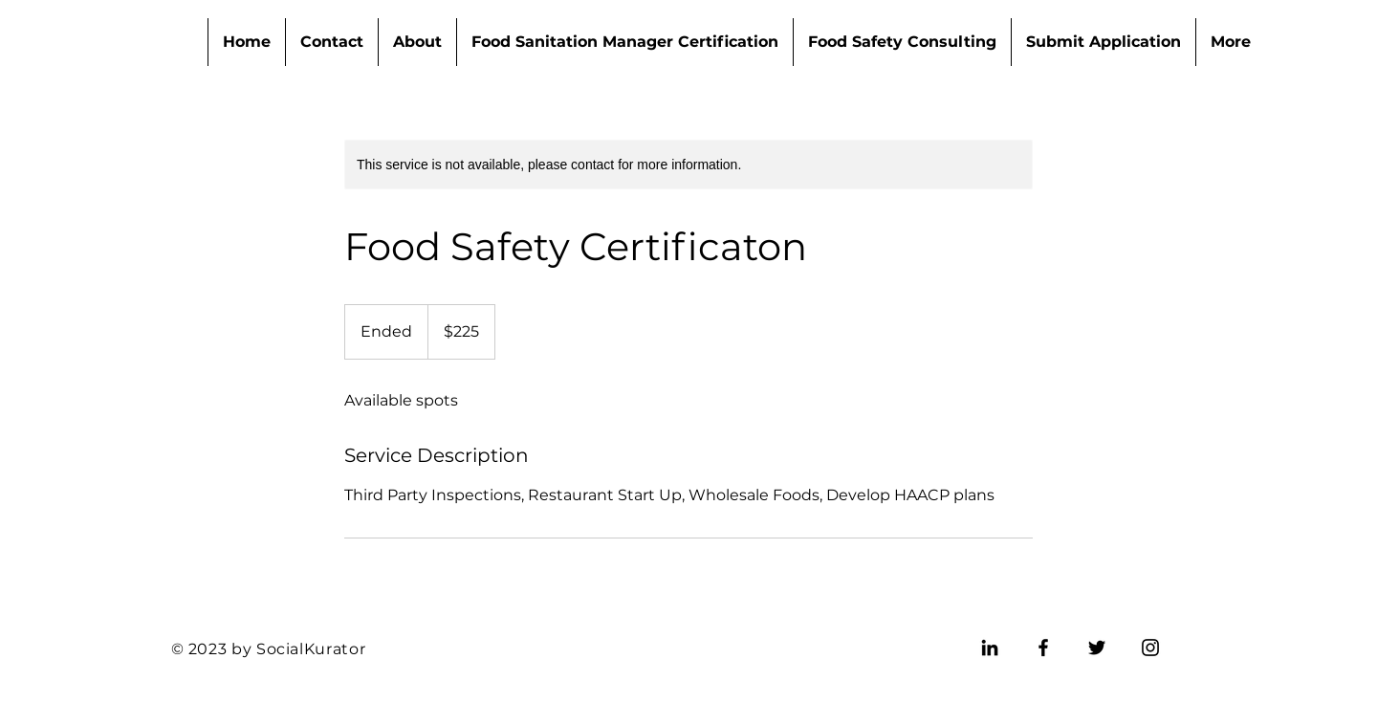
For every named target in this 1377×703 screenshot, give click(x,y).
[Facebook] (1043, 647)
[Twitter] (1096, 647)
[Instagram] (1150, 647)
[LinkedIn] (989, 647)
